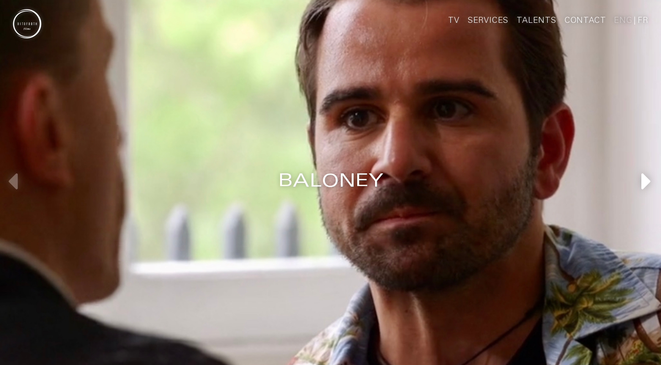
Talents (536, 21)
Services (488, 21)
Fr (643, 21)
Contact (585, 21)
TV (454, 21)
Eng (623, 21)
